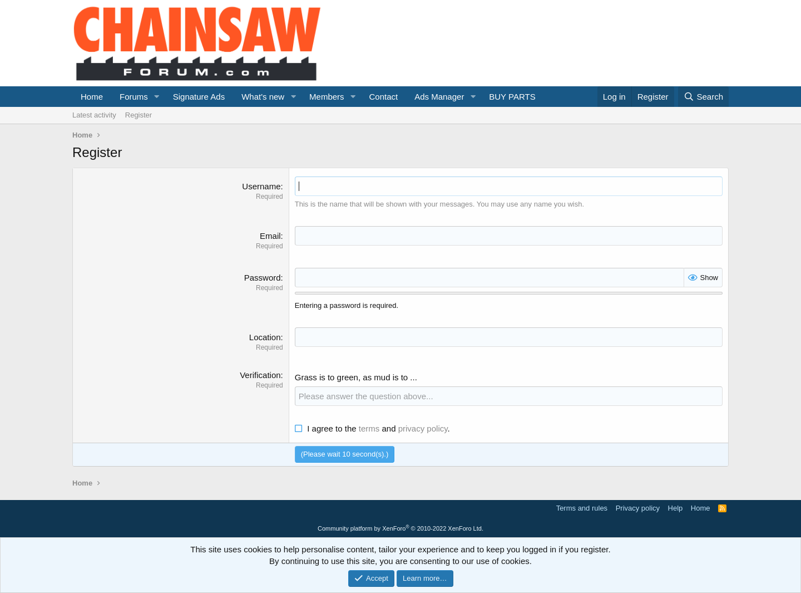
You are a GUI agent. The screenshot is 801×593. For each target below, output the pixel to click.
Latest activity (94, 115)
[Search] (703, 96)
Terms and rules (581, 508)
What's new (262, 96)
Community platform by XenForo (400, 528)
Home (92, 96)
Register (138, 115)
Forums (134, 96)
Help (675, 508)
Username (261, 186)
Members (326, 96)
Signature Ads (199, 96)
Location (265, 337)
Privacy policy (638, 508)
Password (262, 277)
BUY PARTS (512, 96)
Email (270, 236)
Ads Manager (439, 96)
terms (369, 428)
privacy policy (423, 428)
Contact (383, 96)
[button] (157, 96)
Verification (260, 375)
